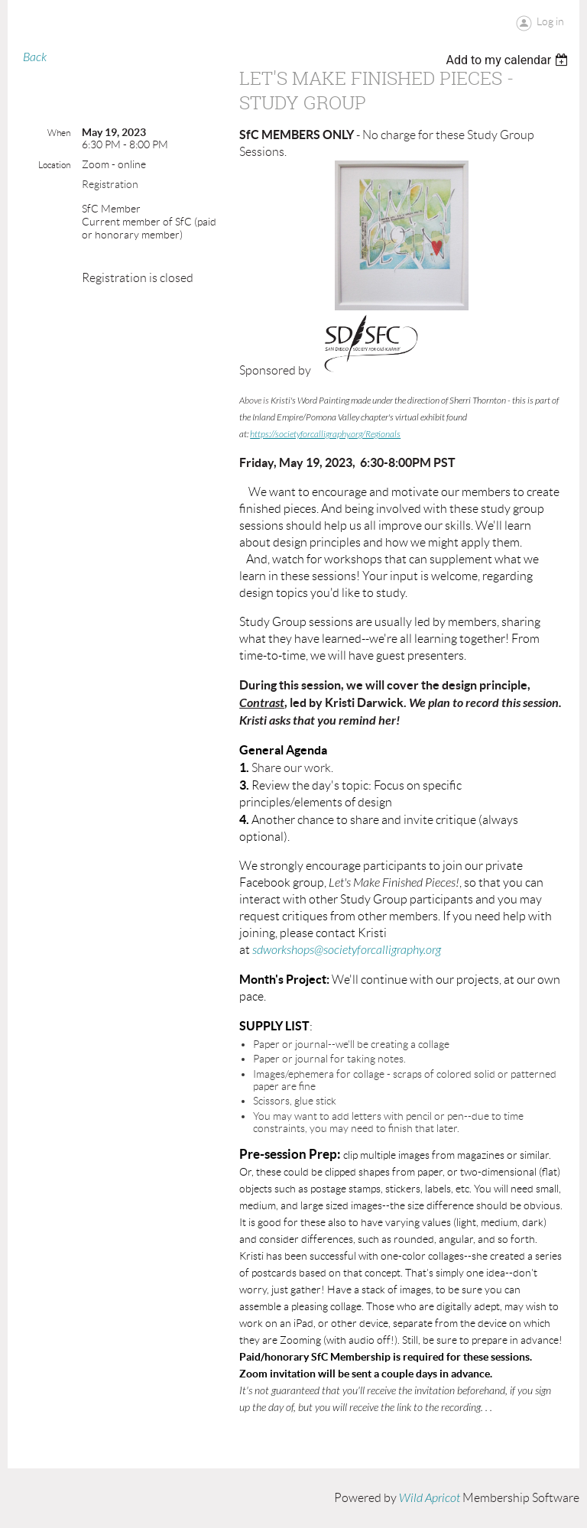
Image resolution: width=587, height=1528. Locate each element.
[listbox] (509, 60)
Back (35, 57)
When (58, 133)
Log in (550, 21)
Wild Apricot (429, 1498)
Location (54, 165)
